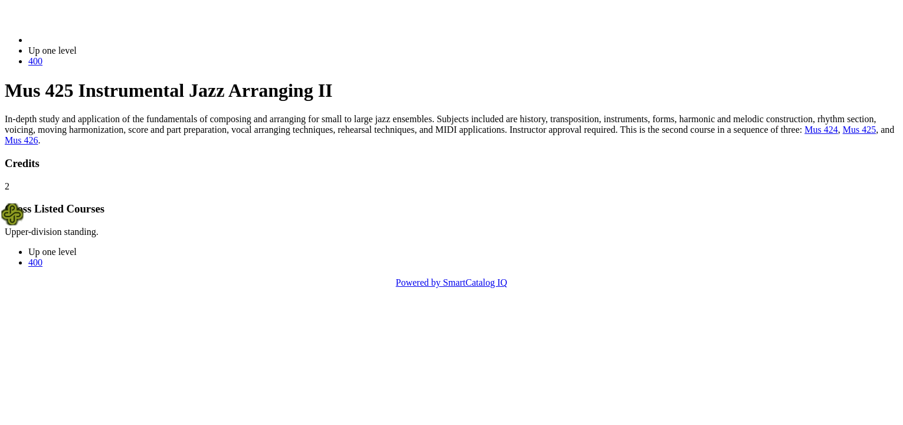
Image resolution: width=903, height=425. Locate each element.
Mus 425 (859, 130)
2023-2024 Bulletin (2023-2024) (90, 40)
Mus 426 (21, 140)
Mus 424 (820, 130)
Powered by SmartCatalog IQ (452, 282)
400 (35, 61)
